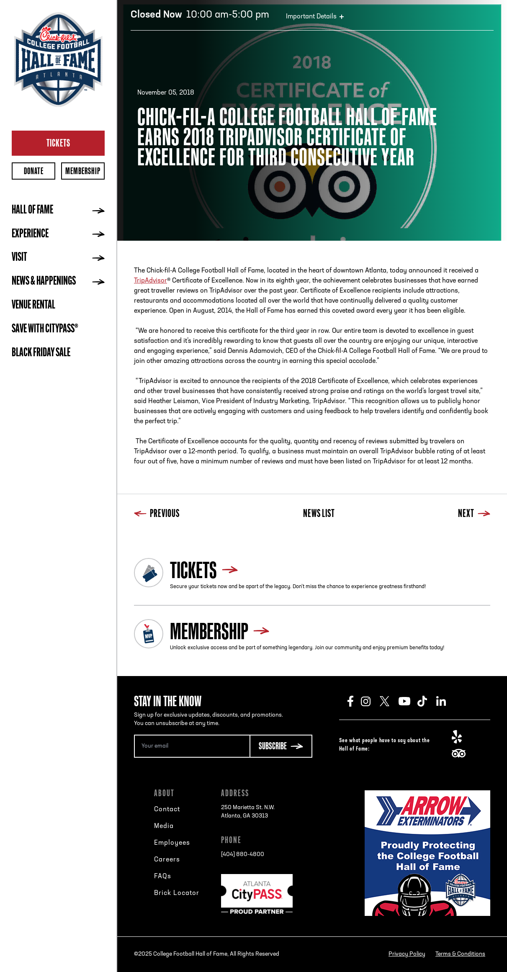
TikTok (426, 701)
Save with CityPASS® (45, 329)
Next (474, 514)
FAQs (162, 876)
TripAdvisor (150, 281)
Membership (82, 171)
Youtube (408, 701)
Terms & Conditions (460, 954)
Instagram (370, 701)
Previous (157, 514)
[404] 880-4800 (242, 854)
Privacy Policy (407, 954)
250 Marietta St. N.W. (248, 812)
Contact (167, 809)
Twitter (389, 701)
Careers (167, 859)
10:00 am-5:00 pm (200, 15)
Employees (172, 843)
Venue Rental (33, 305)
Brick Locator (176, 893)
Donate (34, 171)
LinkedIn (445, 701)
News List (319, 514)
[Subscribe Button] (281, 746)
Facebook (354, 701)
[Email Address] (192, 746)
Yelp (461, 736)
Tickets (58, 143)
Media (164, 826)
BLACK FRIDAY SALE (41, 353)
